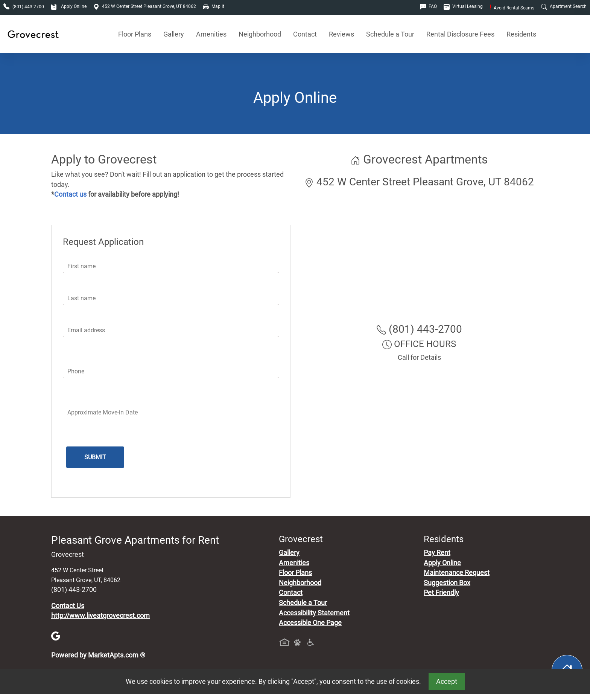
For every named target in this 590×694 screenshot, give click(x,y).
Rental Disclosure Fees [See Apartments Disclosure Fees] (460, 34)
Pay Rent (437, 552)
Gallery (173, 34)
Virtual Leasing (463, 6)
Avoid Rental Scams (512, 8)
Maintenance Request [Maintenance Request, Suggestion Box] (457, 572)
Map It (213, 6)
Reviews (341, 34)
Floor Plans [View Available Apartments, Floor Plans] (134, 34)
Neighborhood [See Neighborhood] (260, 34)
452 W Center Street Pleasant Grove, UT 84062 (144, 6)
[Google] (55, 635)
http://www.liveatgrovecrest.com (100, 615)
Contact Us (67, 606)
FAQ (428, 6)
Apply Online (69, 6)
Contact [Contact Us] (305, 34)
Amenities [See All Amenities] (211, 34)
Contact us (70, 194)
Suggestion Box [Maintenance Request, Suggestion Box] (447, 583)
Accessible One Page (310, 623)
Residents (521, 34)
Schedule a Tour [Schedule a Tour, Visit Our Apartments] (390, 34)
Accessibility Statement (314, 613)
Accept (446, 681)
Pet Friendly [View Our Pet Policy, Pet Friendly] (441, 592)
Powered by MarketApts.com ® (98, 655)
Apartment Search (564, 6)
